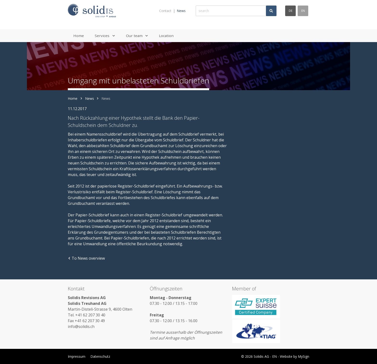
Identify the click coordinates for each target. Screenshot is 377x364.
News (181, 10)
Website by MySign (294, 356)
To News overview (86, 258)
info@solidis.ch (81, 326)
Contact (165, 10)
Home (72, 98)
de (290, 11)
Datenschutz (100, 356)
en (303, 11)
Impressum (76, 356)
